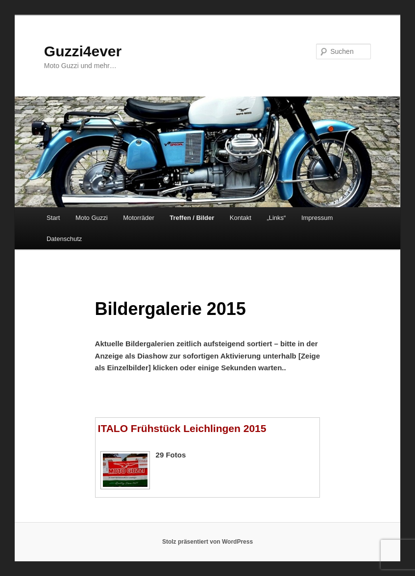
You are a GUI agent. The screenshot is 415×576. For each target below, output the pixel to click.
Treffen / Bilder (192, 217)
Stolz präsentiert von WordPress (207, 541)
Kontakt (240, 217)
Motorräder (138, 217)
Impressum (317, 217)
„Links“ (276, 217)
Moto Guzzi (91, 217)
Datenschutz (64, 238)
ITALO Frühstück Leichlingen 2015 (182, 428)
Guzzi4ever (83, 51)
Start (53, 217)
